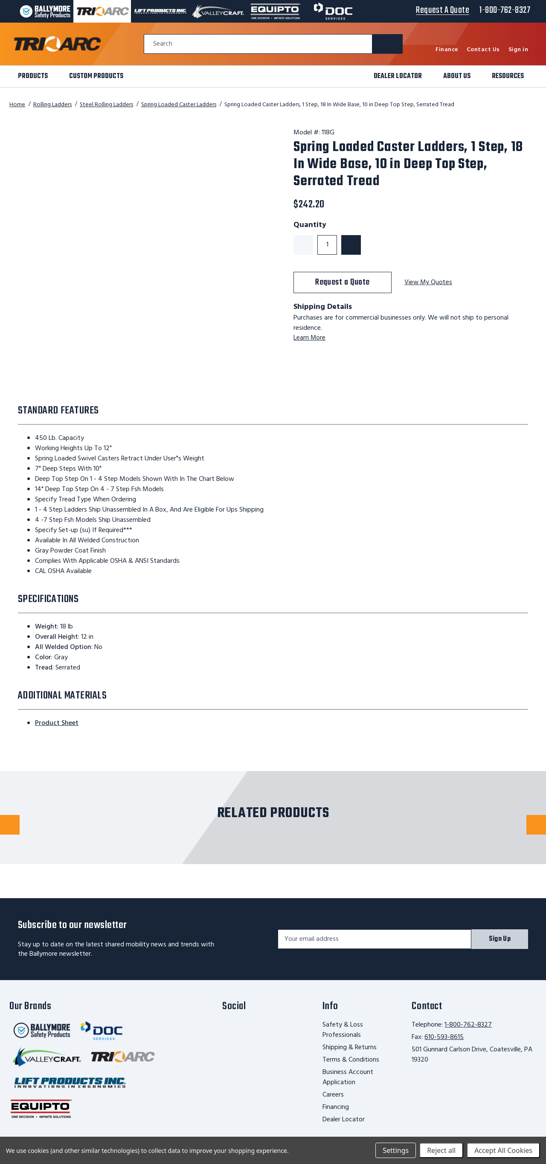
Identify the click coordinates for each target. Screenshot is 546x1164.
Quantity (309, 225)
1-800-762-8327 (468, 1024)
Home (17, 105)
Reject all (441, 1150)
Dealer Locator (343, 1119)
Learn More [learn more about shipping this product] (309, 338)
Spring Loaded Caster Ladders (178, 105)
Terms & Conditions (350, 1059)
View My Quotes (428, 283)
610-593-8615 (444, 1037)
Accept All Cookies (503, 1150)
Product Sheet (56, 723)
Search (162, 44)
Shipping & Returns (349, 1047)
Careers (333, 1094)
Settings (396, 1150)
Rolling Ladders (52, 105)
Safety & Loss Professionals (342, 1030)
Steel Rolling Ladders (106, 105)
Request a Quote (342, 282)
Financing (335, 1107)
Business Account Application (347, 1077)
